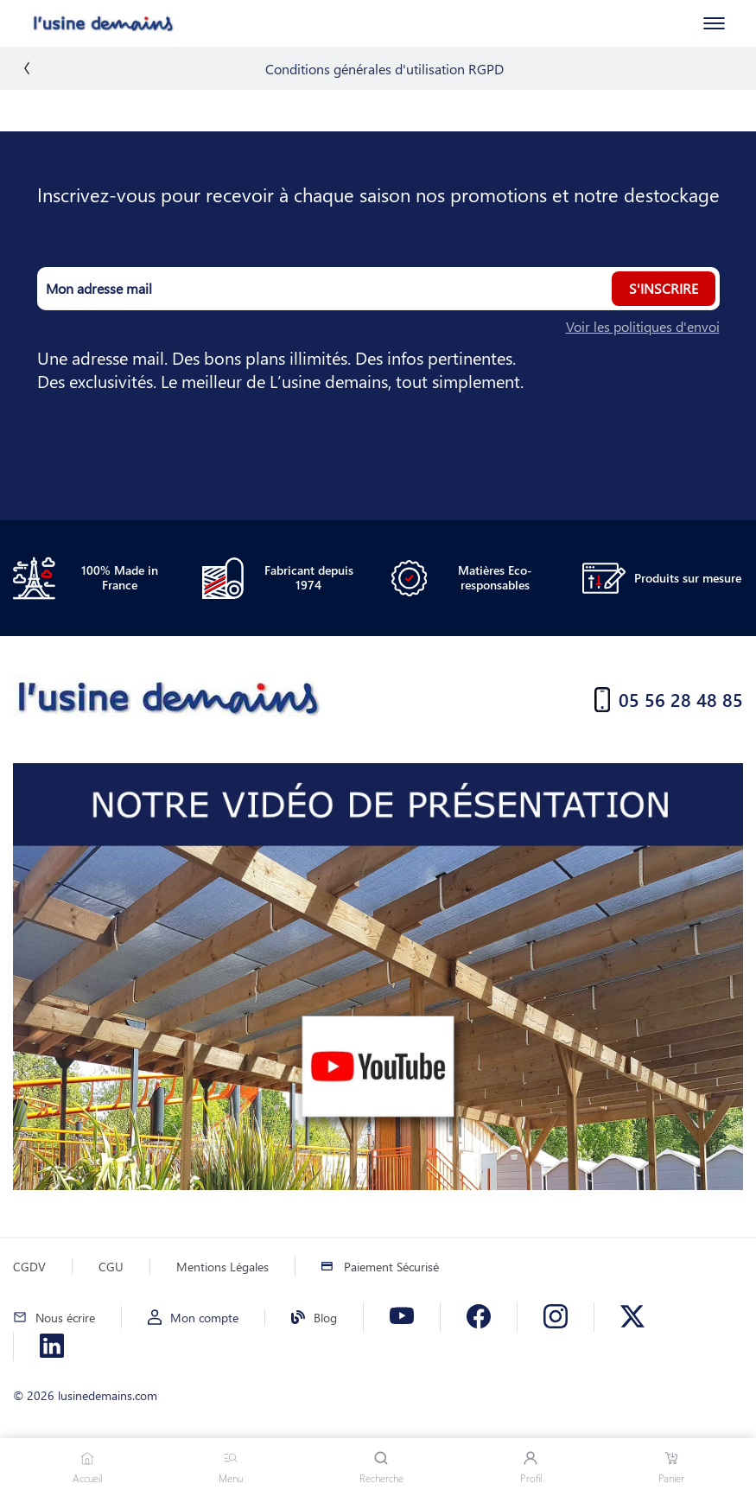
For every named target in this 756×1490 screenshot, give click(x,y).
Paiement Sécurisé (391, 1266)
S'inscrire (663, 288)
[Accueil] (81, 23)
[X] (632, 1317)
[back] (27, 68)
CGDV (29, 1266)
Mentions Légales (222, 1266)
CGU (111, 1266)
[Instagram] (555, 1317)
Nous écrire (65, 1317)
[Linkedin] (52, 1346)
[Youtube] (402, 1317)
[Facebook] (479, 1317)
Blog (325, 1317)
